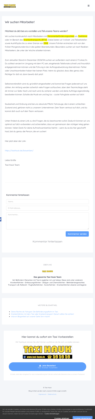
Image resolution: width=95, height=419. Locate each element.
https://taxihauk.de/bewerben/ (19, 150)
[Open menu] (88, 5)
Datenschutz (52, 394)
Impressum (42, 394)
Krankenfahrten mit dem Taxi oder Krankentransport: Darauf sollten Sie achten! (42, 314)
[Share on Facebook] (3, 218)
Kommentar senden (77, 234)
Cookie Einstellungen (52, 416)
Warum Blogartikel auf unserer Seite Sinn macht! (30, 316)
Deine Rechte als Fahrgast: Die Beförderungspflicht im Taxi (34, 312)
